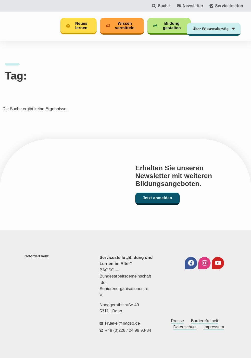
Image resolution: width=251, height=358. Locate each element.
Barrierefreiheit (204, 320)
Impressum (213, 327)
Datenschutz (185, 327)
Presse (177, 320)
